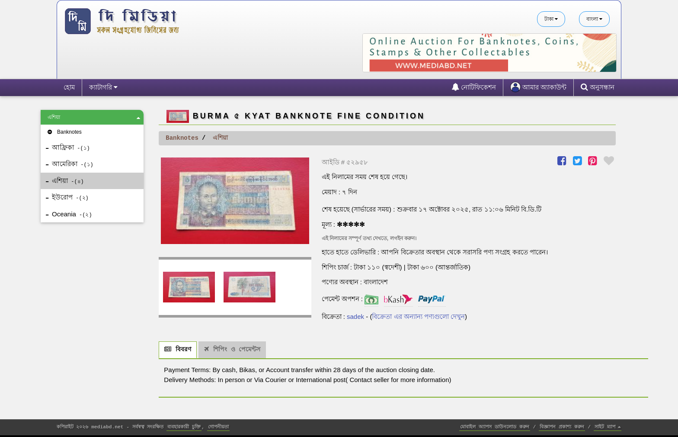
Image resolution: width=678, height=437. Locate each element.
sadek (355, 316)
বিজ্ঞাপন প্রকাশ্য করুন (562, 427)
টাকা (551, 19)
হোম (69, 87)
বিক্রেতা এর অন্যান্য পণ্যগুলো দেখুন (418, 316)
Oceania (69, 214)
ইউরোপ (67, 197)
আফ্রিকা (68, 147)
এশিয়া (94, 117)
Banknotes (64, 132)
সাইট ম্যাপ (608, 427)
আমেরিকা (69, 164)
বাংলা (594, 19)
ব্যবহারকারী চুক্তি (184, 427)
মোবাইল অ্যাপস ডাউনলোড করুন (494, 427)
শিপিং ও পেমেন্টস (232, 349)
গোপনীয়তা (218, 427)
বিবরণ (177, 349)
